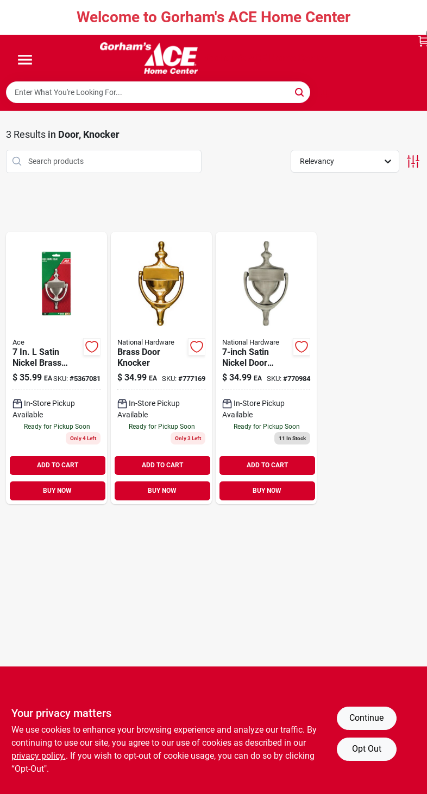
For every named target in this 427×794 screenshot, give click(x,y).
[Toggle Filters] (413, 161)
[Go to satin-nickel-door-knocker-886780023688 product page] (266, 368)
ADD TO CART (57, 465)
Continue (366, 718)
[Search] (300, 91)
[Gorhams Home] (149, 58)
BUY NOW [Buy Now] (57, 490)
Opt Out (366, 749)
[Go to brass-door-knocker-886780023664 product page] (161, 368)
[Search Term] (158, 92)
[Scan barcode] (324, 92)
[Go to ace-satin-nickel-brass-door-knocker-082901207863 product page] (56, 368)
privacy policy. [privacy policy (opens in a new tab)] (38, 756)
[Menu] (25, 60)
